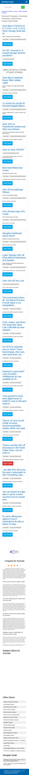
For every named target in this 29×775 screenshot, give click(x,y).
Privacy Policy (7, 772)
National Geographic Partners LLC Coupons (14, 740)
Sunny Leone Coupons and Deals (10, 434)
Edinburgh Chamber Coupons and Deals (12, 481)
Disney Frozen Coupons (9, 709)
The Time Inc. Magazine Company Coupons (14, 750)
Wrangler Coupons (8, 722)
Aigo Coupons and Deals (8, 223)
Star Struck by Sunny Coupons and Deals (12, 385)
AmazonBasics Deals (8, 735)
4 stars (17, 565)
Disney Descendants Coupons (10, 719)
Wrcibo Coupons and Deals (9, 201)
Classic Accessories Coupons (10, 701)
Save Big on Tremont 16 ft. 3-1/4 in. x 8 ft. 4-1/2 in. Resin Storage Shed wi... (14, 760)
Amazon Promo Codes (9, 727)
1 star (8, 565)
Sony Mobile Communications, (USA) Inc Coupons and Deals (12, 157)
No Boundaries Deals (8, 704)
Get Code (8, 463)
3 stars (14, 565)
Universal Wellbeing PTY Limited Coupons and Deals (14, 113)
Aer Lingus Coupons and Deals (10, 530)
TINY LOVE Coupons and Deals (10, 287)
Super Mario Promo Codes (10, 707)
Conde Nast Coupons (8, 743)
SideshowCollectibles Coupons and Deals (12, 312)
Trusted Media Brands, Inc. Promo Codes (13, 748)
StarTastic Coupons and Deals (9, 93)
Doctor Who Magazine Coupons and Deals (13, 410)
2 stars (11, 565)
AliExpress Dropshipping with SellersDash (12, 772)
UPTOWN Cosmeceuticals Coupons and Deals (14, 179)
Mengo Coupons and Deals (9, 244)
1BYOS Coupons (7, 730)
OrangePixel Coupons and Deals (10, 361)
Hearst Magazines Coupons (10, 732)
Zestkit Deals (6, 745)
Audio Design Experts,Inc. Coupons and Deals (13, 270)
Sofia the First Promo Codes (10, 717)
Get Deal (7, 44)
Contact (23, 770)
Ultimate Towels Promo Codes (10, 738)
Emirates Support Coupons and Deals (11, 506)
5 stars (20, 565)
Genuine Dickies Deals (9, 725)
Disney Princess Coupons (9, 712)
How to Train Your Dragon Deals (11, 714)
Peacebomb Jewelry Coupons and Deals (12, 139)
